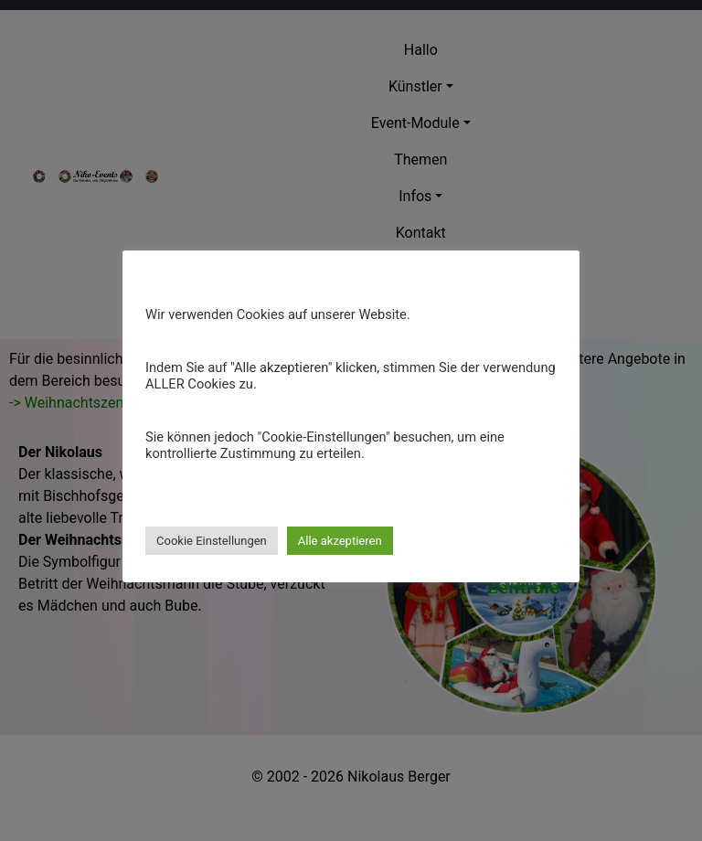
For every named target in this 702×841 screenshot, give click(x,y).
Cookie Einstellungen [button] (211, 541)
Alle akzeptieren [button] (340, 541)
